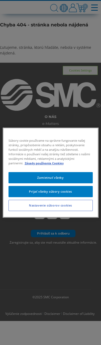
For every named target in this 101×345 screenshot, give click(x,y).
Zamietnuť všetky (50, 178)
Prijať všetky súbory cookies (50, 191)
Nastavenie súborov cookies (50, 205)
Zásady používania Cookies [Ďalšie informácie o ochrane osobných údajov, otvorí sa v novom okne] (44, 163)
